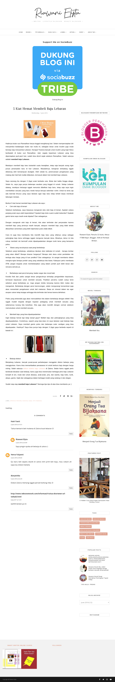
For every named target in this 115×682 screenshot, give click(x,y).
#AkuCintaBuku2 (99, 519)
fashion (25, 400)
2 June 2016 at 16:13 (16, 424)
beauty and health (87, 534)
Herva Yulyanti (17, 454)
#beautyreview (85, 526)
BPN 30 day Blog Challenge (89, 530)
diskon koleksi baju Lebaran (34, 368)
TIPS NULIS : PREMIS (88, 584)
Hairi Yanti (15, 421)
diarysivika (15, 476)
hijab (30, 400)
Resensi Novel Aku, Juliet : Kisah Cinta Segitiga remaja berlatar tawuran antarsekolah (98, 568)
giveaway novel (101, 534)
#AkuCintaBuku (85, 519)
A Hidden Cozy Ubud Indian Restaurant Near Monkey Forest (94, 501)
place (82, 537)
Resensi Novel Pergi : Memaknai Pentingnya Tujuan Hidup (98, 578)
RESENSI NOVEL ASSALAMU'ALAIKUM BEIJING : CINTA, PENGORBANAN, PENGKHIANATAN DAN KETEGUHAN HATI (98, 559)
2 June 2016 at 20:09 (21, 442)
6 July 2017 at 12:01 (16, 500)
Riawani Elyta (22, 439)
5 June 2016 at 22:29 (16, 479)
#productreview (16, 400)
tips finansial (37, 400)
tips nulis (90, 537)
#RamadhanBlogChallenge (89, 522)
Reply (71, 434)
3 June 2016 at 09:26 (16, 458)
